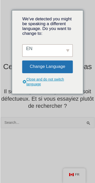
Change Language (47, 66)
